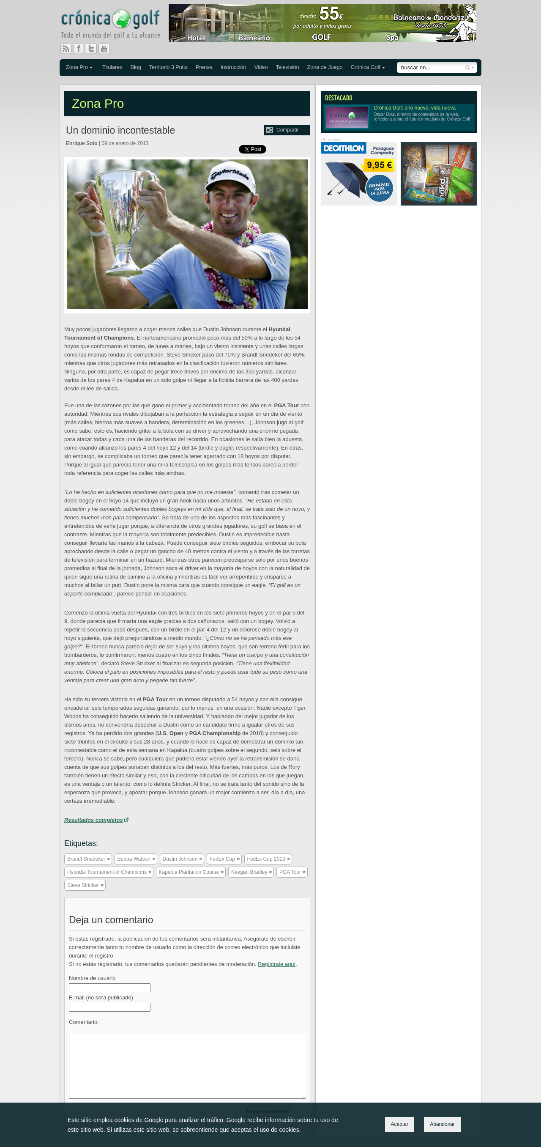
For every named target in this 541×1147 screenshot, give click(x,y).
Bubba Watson (133, 859)
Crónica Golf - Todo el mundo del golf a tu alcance (117, 25)
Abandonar (442, 1124)
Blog (135, 67)
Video (261, 67)
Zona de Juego (325, 67)
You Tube (107, 48)
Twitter (94, 48)
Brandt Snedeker (86, 859)
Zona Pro (77, 67)
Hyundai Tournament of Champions (107, 872)
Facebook (82, 48)
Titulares (112, 67)
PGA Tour (290, 872)
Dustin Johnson (180, 859)
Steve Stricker (83, 885)
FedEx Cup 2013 (266, 859)
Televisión (287, 67)
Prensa (204, 67)
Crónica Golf (365, 67)
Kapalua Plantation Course (189, 872)
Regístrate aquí (276, 964)
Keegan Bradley (249, 872)
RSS (66, 48)
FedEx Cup (222, 859)
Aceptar (399, 1124)
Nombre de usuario (92, 978)
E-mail (101, 997)
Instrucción (233, 67)
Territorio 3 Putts (168, 67)
